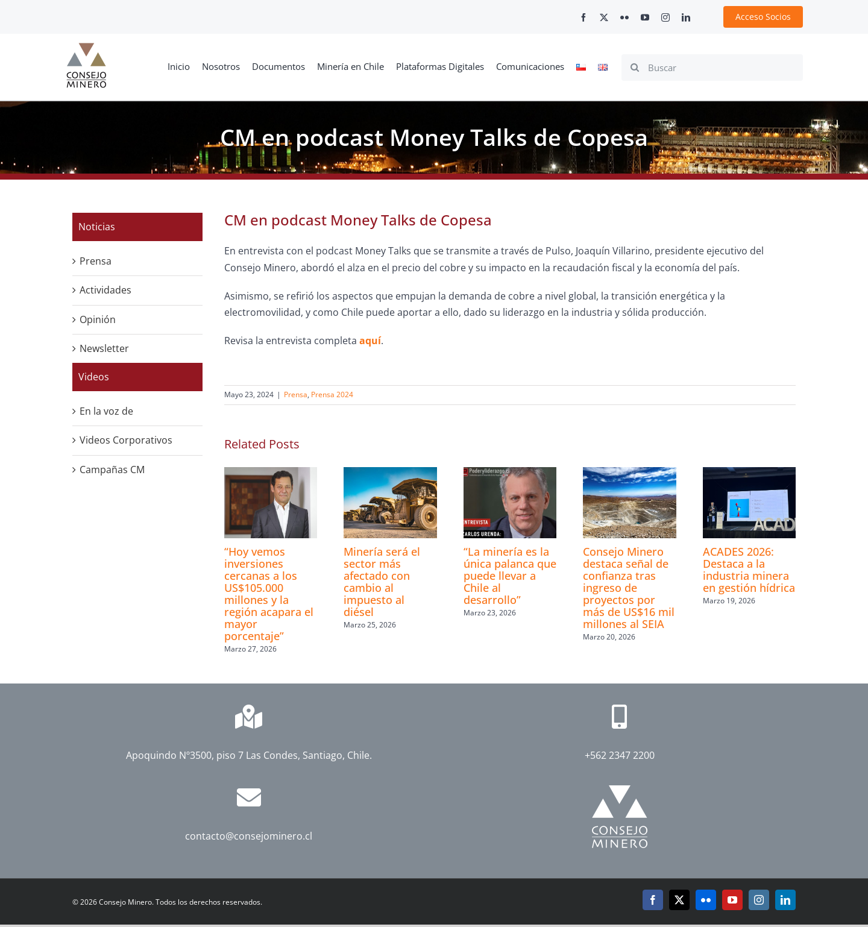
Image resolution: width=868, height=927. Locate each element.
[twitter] (604, 17)
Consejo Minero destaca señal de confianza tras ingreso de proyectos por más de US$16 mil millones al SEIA (629, 587)
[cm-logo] (86, 47)
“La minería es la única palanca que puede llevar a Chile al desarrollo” (510, 575)
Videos (93, 376)
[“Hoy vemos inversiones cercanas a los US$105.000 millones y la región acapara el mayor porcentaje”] (270, 473)
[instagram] (665, 17)
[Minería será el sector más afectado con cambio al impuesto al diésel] (390, 473)
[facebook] (583, 17)
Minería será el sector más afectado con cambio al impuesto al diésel (382, 581)
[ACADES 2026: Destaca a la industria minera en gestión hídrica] (749, 473)
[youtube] (645, 17)
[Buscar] (712, 67)
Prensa (295, 394)
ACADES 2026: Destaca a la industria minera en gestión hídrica (749, 569)
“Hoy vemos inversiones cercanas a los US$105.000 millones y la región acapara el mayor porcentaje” (268, 593)
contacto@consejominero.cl (248, 836)
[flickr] (624, 17)
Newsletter (104, 348)
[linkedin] (686, 17)
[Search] (634, 67)
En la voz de (106, 411)
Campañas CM (112, 469)
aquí (370, 340)
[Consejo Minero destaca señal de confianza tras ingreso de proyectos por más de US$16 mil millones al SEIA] (629, 473)
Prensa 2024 (332, 394)
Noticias (96, 226)
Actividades (105, 290)
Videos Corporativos (126, 440)
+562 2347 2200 (620, 755)
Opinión (98, 319)
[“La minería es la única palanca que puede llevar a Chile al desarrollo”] (510, 473)
